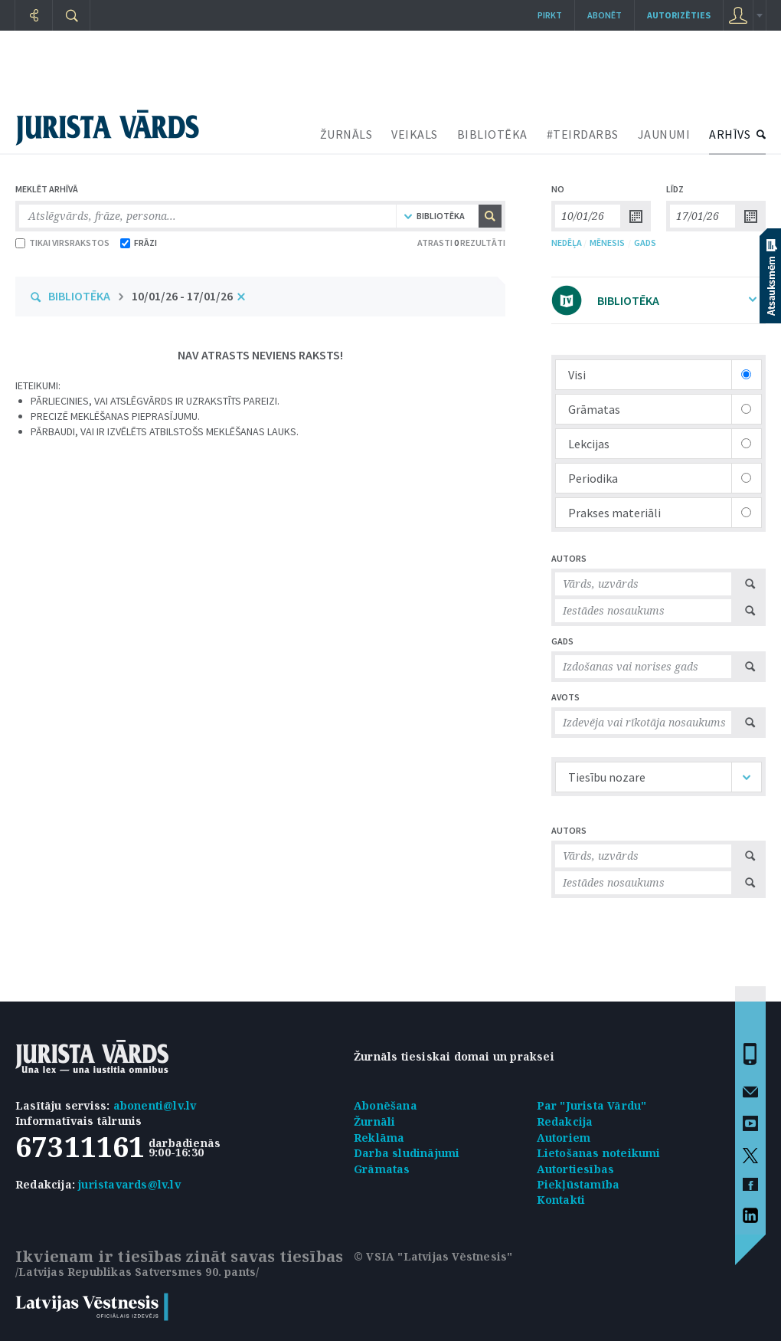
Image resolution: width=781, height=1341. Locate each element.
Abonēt (604, 15)
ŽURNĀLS (346, 134)
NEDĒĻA (566, 242)
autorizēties (679, 15)
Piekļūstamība (578, 1184)
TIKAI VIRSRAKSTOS (62, 242)
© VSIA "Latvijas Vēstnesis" (433, 1256)
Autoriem (564, 1137)
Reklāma (379, 1137)
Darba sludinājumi (406, 1153)
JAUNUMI (664, 134)
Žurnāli (374, 1121)
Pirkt (550, 15)
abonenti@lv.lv (155, 1105)
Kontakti (561, 1199)
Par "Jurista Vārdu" (592, 1105)
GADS (645, 242)
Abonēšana (385, 1105)
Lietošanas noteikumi (599, 1153)
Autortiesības (576, 1169)
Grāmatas (382, 1169)
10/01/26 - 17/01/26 (182, 295)
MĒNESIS (607, 242)
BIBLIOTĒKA (492, 134)
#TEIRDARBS (583, 134)
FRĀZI (138, 242)
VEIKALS (414, 134)
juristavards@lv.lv (129, 1184)
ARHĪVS (729, 134)
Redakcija (565, 1121)
